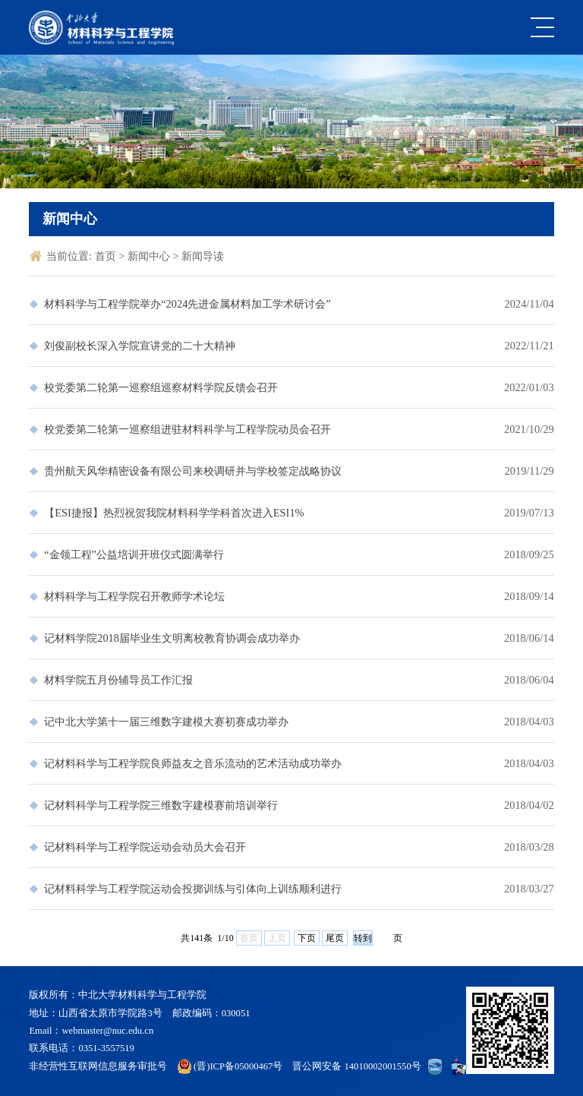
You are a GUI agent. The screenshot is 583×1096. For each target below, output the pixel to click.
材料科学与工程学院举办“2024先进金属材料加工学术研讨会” (187, 304)
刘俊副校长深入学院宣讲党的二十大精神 (139, 346)
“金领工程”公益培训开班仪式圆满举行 (134, 554)
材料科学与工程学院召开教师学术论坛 (134, 596)
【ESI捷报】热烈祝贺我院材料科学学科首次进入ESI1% (174, 513)
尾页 (335, 938)
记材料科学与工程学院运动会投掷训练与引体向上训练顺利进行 (193, 889)
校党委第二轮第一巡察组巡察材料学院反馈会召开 (161, 387)
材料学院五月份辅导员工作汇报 (118, 680)
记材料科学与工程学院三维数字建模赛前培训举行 (161, 805)
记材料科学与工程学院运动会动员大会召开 (145, 847)
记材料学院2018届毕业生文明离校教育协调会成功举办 (172, 638)
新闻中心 (150, 256)
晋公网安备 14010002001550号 (356, 1066)
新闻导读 (202, 256)
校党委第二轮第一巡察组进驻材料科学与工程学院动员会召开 (187, 429)
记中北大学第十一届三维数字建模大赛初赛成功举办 (166, 721)
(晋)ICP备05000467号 (238, 1066)
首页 (107, 256)
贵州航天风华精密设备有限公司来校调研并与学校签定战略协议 (193, 471)
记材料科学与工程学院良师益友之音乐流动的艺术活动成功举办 (193, 763)
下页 (307, 938)
